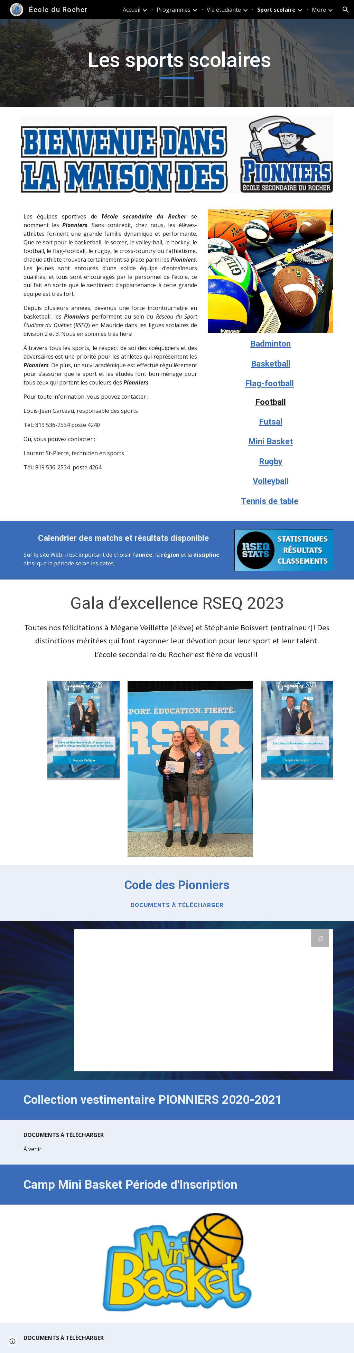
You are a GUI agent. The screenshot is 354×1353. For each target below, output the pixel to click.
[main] (177, 63)
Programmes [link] (173, 9)
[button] (345, 9)
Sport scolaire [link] (276, 9)
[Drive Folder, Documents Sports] (203, 1000)
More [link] (319, 9)
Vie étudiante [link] (224, 9)
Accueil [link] (131, 9)
